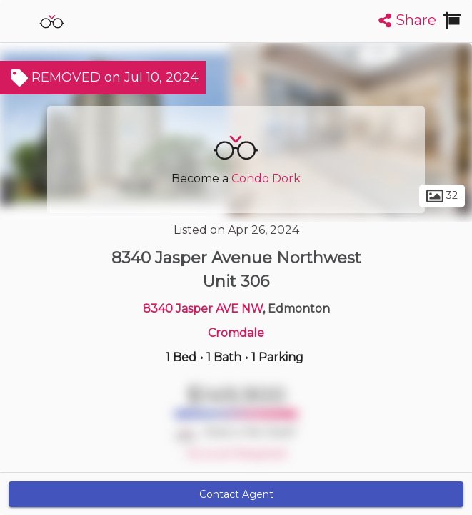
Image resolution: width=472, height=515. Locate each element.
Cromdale (236, 333)
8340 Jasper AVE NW (203, 308)
